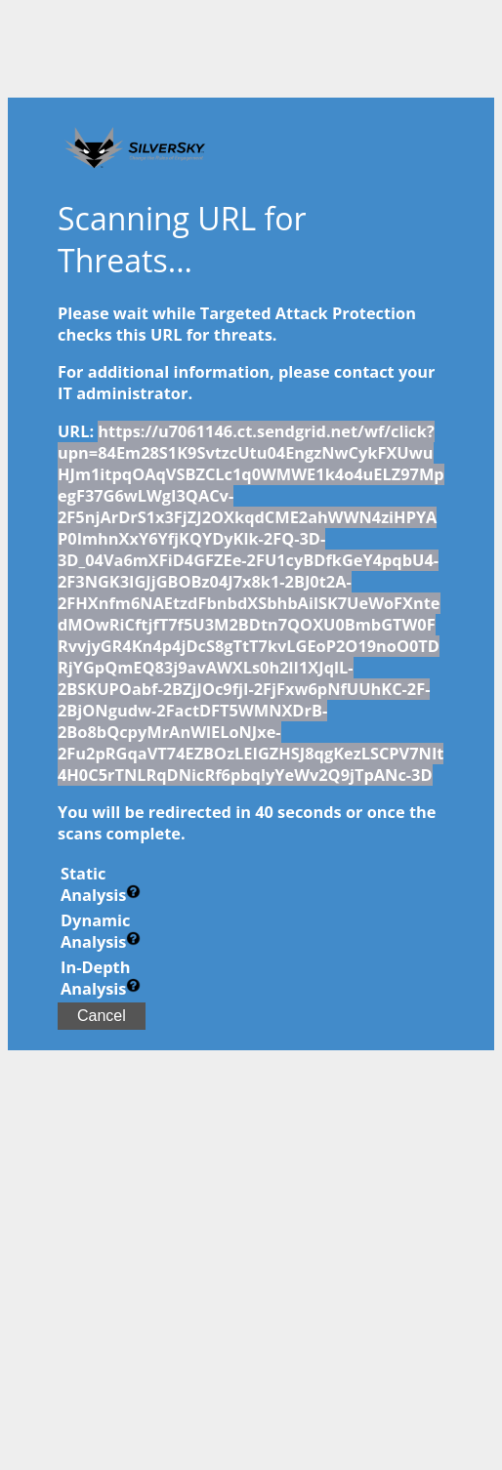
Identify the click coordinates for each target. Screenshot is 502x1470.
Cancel (101, 1015)
